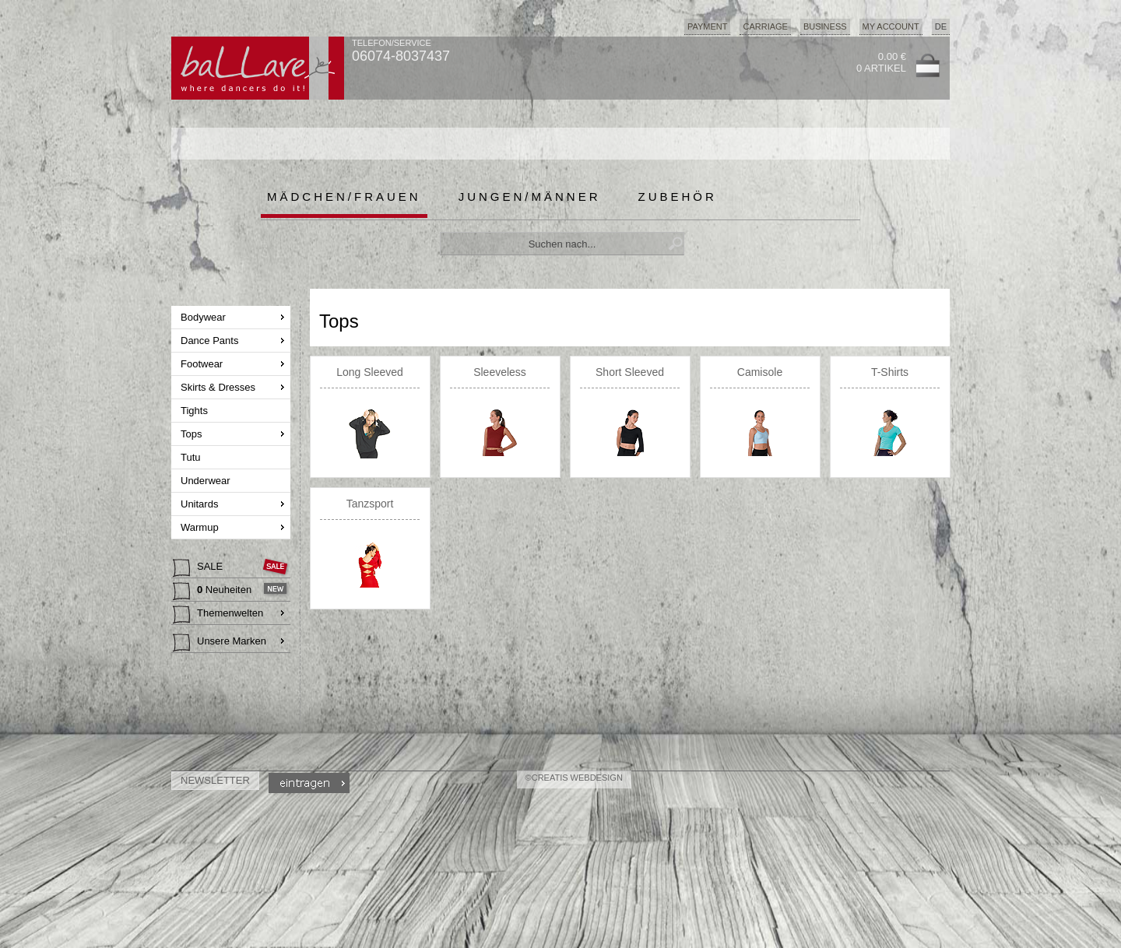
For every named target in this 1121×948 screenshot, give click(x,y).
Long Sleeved (369, 372)
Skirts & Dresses (219, 387)
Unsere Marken (219, 643)
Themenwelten (218, 615)
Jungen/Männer (530, 196)
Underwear (207, 480)
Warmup (201, 527)
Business (825, 26)
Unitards (201, 504)
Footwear (203, 364)
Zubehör (677, 196)
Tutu (192, 457)
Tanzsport (370, 503)
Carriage (765, 26)
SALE (199, 568)
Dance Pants (211, 340)
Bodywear (204, 317)
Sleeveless (499, 372)
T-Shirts (889, 372)
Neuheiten (214, 591)
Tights (196, 410)
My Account (891, 26)
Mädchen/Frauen (344, 196)
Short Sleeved (630, 372)
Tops (193, 434)
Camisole (759, 372)
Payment (707, 26)
